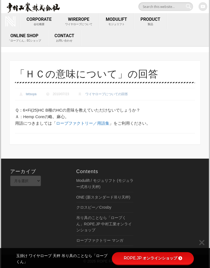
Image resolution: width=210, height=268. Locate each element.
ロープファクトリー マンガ (99, 240)
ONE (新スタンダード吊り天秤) (103, 197)
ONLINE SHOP (24, 38)
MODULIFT (116, 22)
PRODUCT (150, 22)
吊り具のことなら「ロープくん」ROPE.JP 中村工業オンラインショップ (104, 223)
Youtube (203, 6)
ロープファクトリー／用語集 (82, 123)
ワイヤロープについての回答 (106, 94)
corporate (39, 22)
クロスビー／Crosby (93, 207)
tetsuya (31, 94)
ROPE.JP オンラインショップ (153, 258)
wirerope (78, 22)
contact (64, 38)
